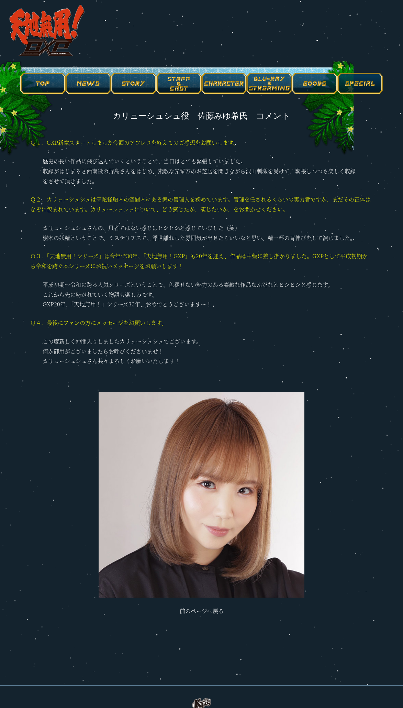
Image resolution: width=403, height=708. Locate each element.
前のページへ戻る (202, 611)
